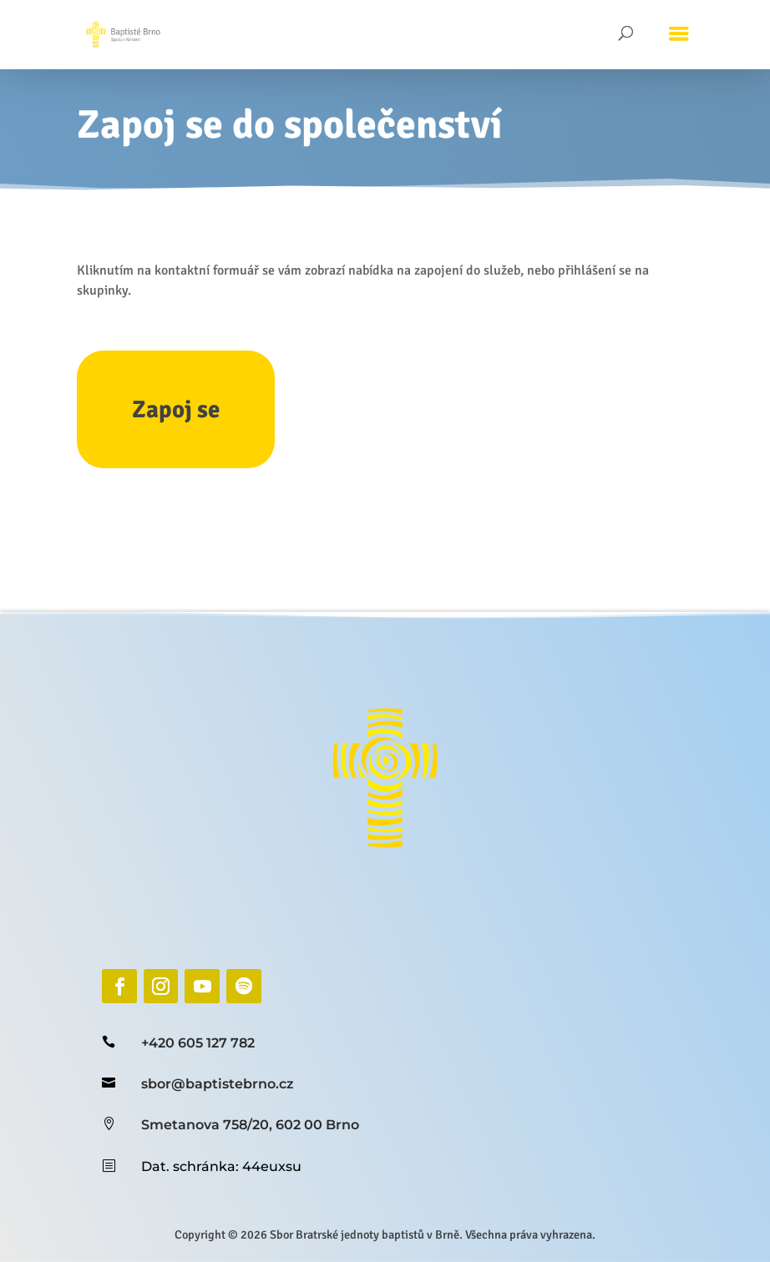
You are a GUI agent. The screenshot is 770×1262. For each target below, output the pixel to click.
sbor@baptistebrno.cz (217, 1084)
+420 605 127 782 (198, 1043)
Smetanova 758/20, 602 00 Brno (250, 1125)
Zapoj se (176, 409)
